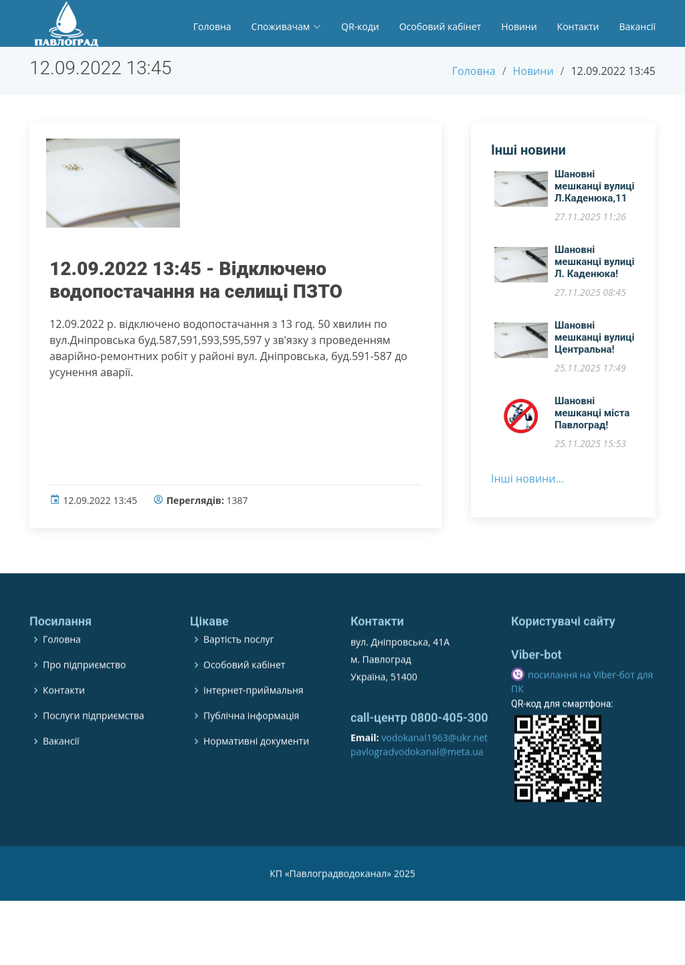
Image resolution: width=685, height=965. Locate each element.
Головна (212, 26)
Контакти (578, 26)
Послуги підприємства (93, 751)
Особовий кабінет (440, 26)
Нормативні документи (256, 776)
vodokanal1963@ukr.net (434, 772)
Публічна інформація (251, 751)
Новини (518, 26)
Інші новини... (527, 484)
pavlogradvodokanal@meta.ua (417, 786)
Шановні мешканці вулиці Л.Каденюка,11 (594, 192)
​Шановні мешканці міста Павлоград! (592, 419)
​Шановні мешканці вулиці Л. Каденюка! (594, 268)
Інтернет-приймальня (253, 725)
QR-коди (360, 26)
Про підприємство (84, 700)
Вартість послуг (238, 674)
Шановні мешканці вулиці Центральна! (594, 343)
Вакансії (637, 26)
